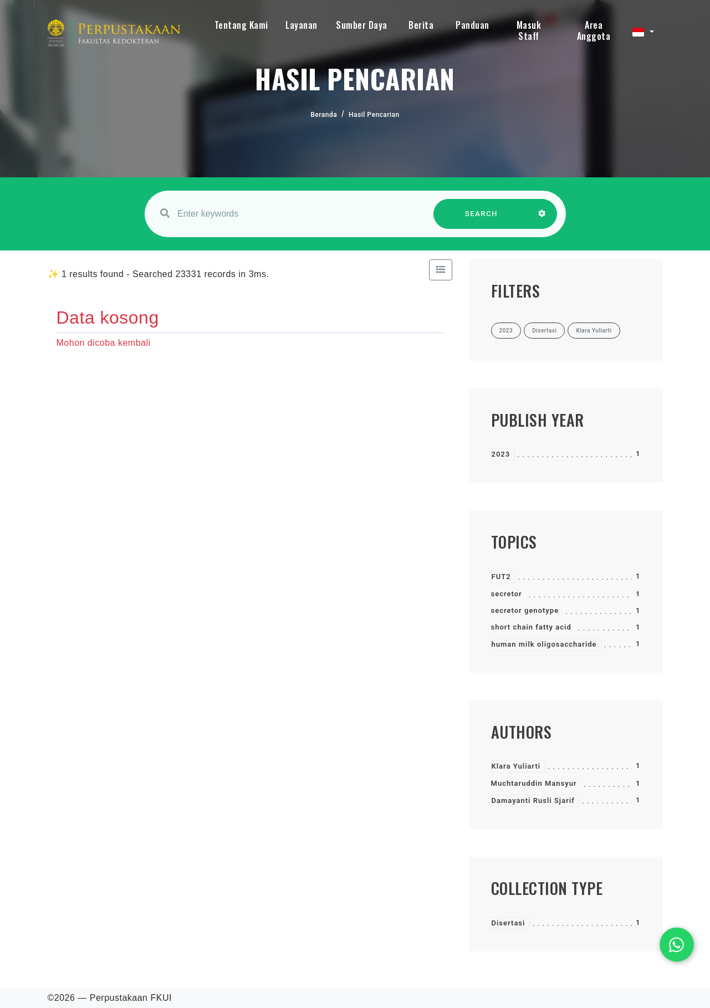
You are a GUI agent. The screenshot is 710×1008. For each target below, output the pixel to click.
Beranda (323, 115)
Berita (420, 25)
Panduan (472, 25)
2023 (501, 454)
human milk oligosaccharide (544, 644)
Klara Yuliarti (516, 766)
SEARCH (481, 219)
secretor (506, 594)
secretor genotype (525, 610)
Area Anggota (594, 30)
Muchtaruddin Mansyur (534, 783)
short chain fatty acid (531, 627)
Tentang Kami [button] (241, 25)
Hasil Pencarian (374, 115)
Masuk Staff (529, 30)
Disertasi (508, 923)
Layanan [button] (301, 25)
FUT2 (501, 576)
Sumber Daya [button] (361, 25)
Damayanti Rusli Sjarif (533, 800)
